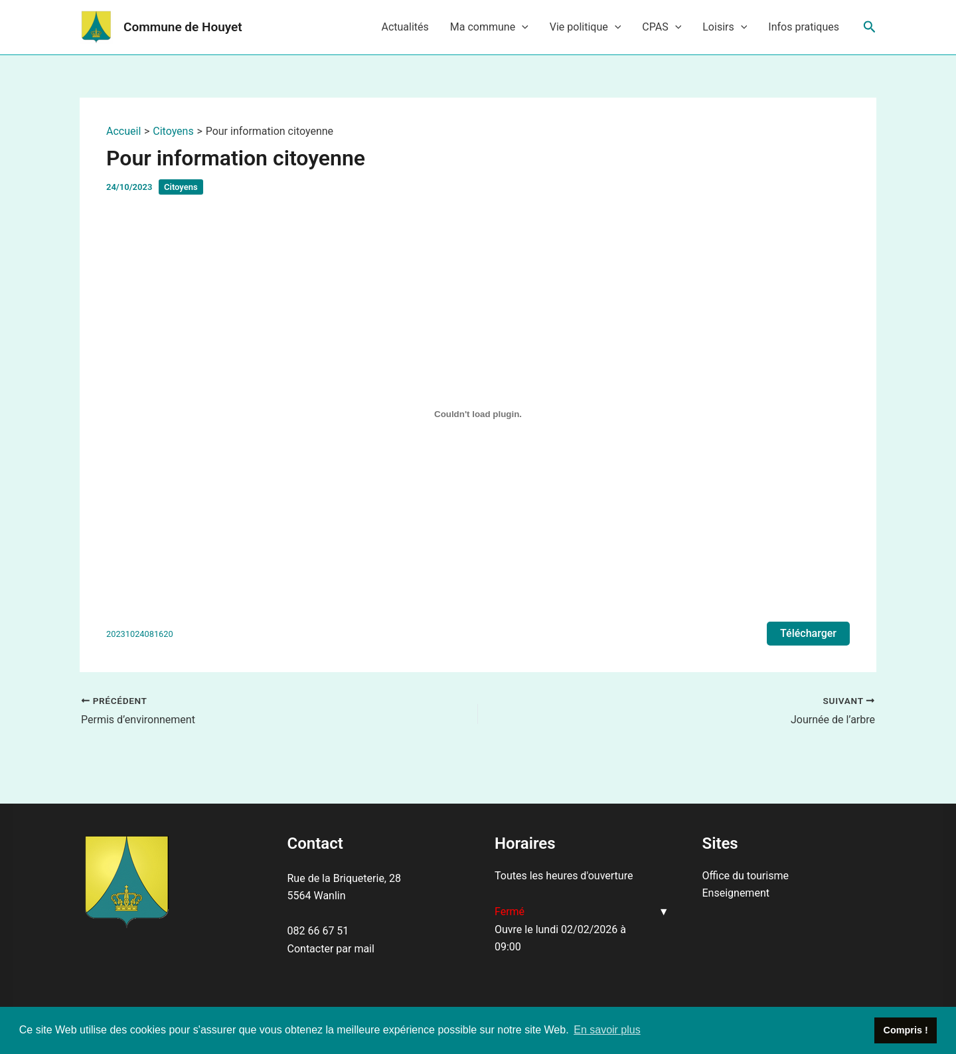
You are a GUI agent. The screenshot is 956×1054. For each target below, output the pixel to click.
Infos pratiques (803, 27)
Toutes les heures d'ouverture (564, 875)
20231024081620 (139, 634)
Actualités (404, 27)
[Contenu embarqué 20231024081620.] (478, 414)
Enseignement (735, 893)
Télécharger (808, 633)
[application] (521, 27)
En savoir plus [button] (607, 1029)
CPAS (661, 27)
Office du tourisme (745, 875)
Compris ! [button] (906, 1030)
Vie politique (585, 27)
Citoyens (181, 187)
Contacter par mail (330, 948)
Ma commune (489, 27)
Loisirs (724, 27)
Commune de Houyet (182, 27)
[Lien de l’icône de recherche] (869, 27)
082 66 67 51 (318, 930)
